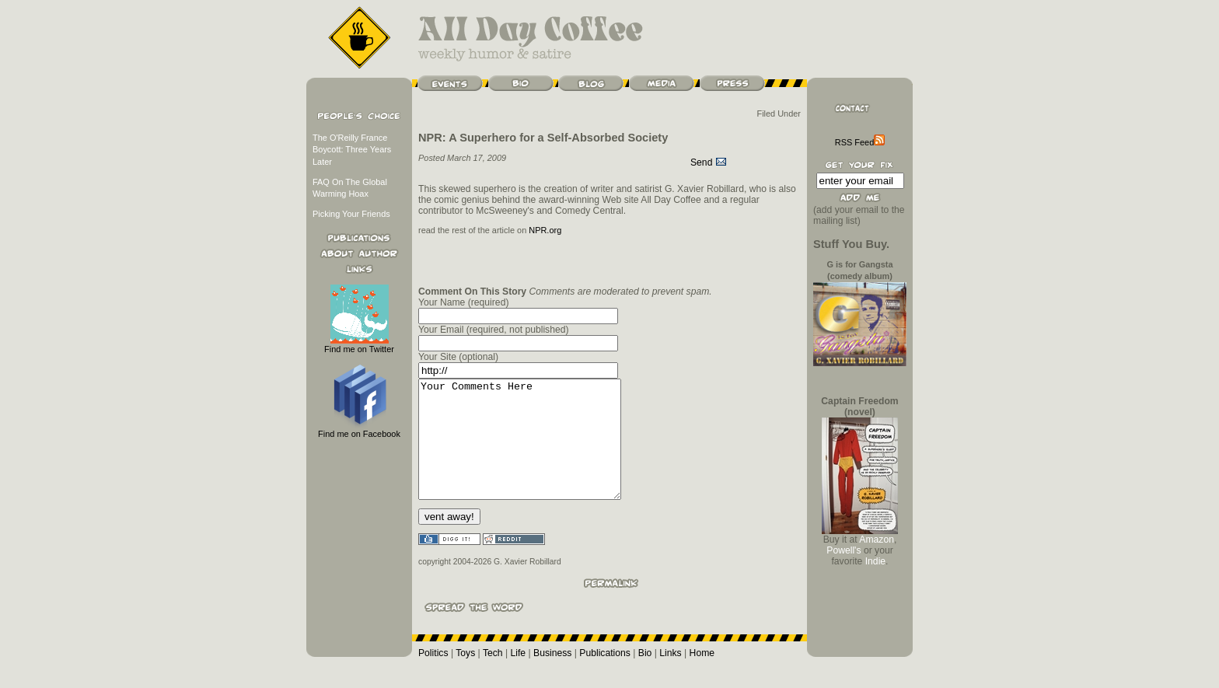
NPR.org (545, 230)
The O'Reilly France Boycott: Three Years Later (352, 149)
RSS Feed (860, 142)
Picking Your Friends (351, 213)
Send (708, 162)
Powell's (843, 550)
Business (552, 676)
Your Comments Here (531, 451)
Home (702, 676)
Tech (493, 676)
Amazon (876, 539)
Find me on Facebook (359, 429)
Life (518, 676)
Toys (465, 676)
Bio (645, 676)
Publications (604, 676)
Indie (875, 561)
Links (670, 676)
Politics (433, 676)
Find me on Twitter (359, 345)
